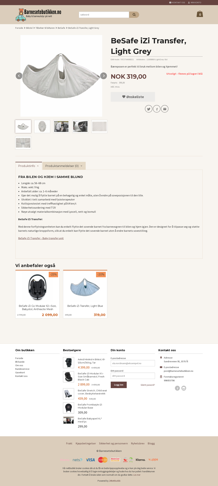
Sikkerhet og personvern (113, 443)
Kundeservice (22, 368)
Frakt (69, 443)
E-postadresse (118, 358)
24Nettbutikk (114, 480)
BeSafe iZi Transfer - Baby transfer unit (41, 238)
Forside (19, 27)
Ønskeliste (133, 96)
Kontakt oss (21, 376)
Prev (22, 75)
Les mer (136, 474)
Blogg (151, 443)
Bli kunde (20, 361)
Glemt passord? (148, 384)
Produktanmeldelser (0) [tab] (62, 166)
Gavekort (20, 372)
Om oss (19, 365)
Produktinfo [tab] (26, 166)
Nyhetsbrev (137, 443)
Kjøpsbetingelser (86, 443)
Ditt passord (117, 370)
